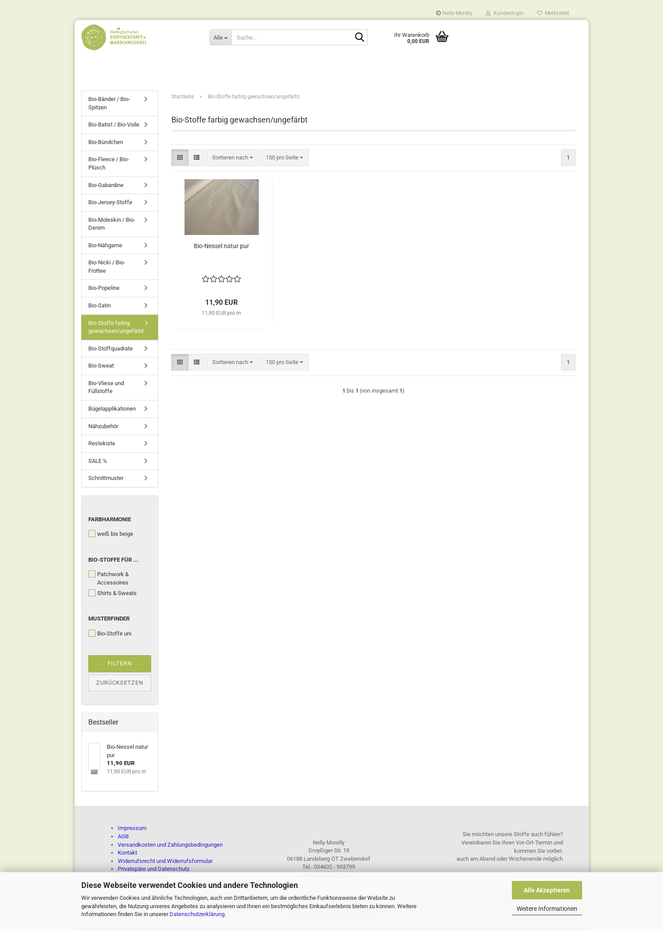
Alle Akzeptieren (547, 890)
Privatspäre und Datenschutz (153, 870)
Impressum (132, 829)
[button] (179, 159)
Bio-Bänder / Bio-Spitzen (109, 104)
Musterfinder (109, 620)
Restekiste (101, 445)
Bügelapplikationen (112, 410)
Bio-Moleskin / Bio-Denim (111, 225)
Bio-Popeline (104, 289)
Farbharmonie (109, 521)
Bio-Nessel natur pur (221, 247)
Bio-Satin (99, 307)
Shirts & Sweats (112, 594)
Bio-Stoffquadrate (110, 350)
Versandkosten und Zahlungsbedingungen (170, 846)
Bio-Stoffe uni (109, 635)
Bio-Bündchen (105, 144)
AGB (123, 838)
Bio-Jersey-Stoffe (110, 204)
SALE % (97, 462)
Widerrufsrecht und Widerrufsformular (165, 862)
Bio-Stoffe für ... (113, 561)
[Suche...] (220, 37)
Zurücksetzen (119, 684)
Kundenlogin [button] (505, 13)
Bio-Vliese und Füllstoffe (106, 389)
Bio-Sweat (101, 367)
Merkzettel (553, 13)
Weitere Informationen (547, 908)
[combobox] (233, 159)
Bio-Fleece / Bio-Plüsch (108, 165)
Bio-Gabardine (105, 186)
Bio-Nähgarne (105, 247)
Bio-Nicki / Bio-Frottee (106, 268)
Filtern (120, 665)
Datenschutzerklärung (197, 914)
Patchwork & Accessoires (108, 580)
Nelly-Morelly (454, 13)
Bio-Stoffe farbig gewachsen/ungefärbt (116, 328)
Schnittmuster (105, 479)
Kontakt (127, 854)
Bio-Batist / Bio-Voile (113, 126)
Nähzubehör (103, 427)
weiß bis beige (110, 535)
